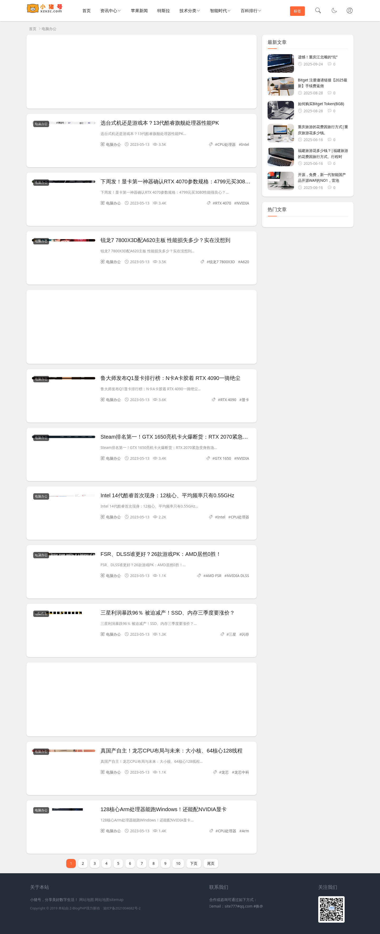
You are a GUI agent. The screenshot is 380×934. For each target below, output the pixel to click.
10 (178, 863)
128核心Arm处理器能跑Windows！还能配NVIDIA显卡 (164, 809)
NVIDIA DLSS (238, 575)
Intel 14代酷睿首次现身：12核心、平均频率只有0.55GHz (167, 495)
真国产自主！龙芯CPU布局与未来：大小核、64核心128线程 (172, 751)
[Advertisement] (141, 72)
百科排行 (249, 10)
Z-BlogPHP (77, 908)
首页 (86, 10)
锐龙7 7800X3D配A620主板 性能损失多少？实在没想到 (165, 240)
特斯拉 (163, 10)
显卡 (245, 399)
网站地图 (86, 899)
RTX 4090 (228, 399)
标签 (297, 10)
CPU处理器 (226, 144)
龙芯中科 (241, 772)
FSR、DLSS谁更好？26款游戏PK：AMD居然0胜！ (161, 554)
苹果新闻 (139, 10)
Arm (245, 830)
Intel (245, 144)
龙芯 (225, 772)
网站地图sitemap (109, 899)
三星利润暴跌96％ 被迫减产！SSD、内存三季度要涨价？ (168, 613)
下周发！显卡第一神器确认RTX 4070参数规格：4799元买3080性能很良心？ (190, 181)
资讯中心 (108, 10)
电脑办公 (49, 28)
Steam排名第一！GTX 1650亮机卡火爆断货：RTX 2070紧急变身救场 (182, 437)
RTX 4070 (223, 203)
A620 (244, 261)
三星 (232, 634)
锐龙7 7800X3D (222, 261)
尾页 (211, 863)
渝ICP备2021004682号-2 (122, 908)
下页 (193, 863)
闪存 (245, 634)
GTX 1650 (223, 458)
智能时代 (218, 10)
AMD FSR (213, 575)
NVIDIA (242, 203)
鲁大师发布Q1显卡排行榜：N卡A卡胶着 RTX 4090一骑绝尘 (170, 378)
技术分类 (187, 10)
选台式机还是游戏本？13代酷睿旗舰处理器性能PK (160, 123)
